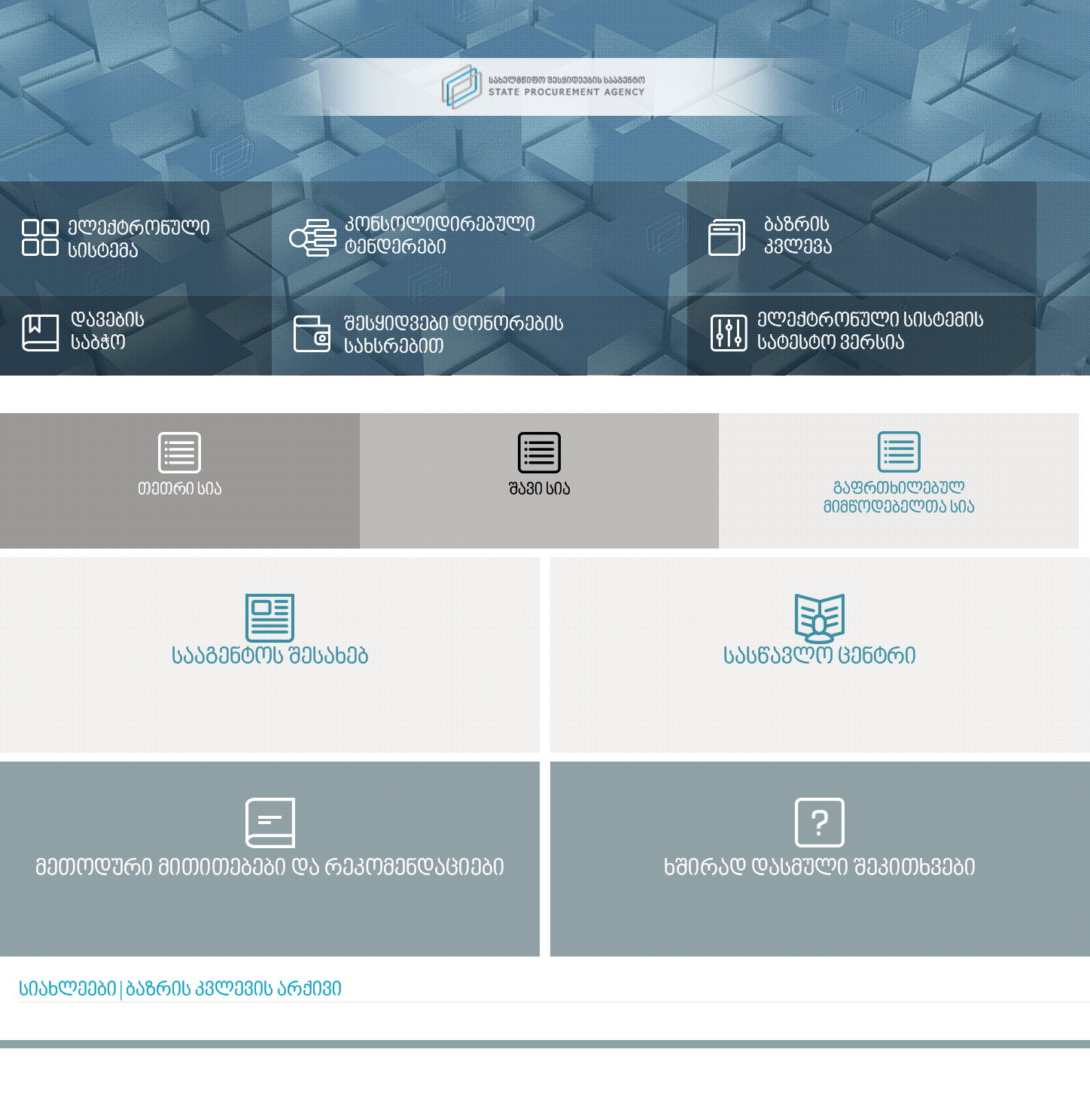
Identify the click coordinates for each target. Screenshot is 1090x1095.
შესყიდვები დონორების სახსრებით (451, 336)
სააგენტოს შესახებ (263, 658)
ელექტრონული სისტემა (139, 240)
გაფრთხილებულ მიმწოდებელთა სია (877, 499)
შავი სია (526, 490)
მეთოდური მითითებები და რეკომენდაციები (263, 869)
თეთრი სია (175, 490)
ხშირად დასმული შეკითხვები (827, 869)
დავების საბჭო (108, 332)
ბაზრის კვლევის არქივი (234, 990)
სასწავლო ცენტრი (827, 658)
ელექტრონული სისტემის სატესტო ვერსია (862, 332)
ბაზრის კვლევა (791, 237)
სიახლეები (68, 990)
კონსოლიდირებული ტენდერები (437, 237)
